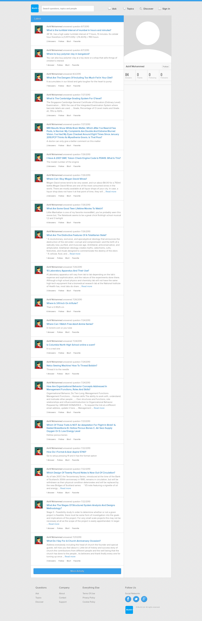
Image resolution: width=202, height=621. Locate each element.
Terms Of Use (89, 593)
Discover (146, 8)
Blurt (69, 41)
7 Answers (51, 86)
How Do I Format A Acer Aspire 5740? (66, 452)
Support (62, 602)
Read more (111, 191)
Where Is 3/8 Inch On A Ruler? (62, 303)
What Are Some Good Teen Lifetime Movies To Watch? (75, 208)
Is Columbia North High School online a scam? (71, 344)
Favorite (77, 41)
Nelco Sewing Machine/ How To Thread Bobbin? (72, 365)
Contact (62, 597)
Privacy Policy (89, 597)
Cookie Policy (89, 602)
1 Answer (50, 65)
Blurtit (35, 8)
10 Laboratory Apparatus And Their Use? (68, 270)
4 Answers (51, 222)
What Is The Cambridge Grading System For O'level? (74, 98)
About (62, 593)
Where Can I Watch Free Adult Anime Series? (70, 324)
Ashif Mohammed (55, 26)
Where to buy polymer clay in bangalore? (68, 54)
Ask (112, 8)
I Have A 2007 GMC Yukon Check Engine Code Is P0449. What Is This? (84, 158)
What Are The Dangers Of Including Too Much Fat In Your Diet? (80, 77)
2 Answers (51, 41)
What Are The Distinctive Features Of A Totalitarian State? (76, 235)
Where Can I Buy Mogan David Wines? (67, 179)
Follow (61, 41)
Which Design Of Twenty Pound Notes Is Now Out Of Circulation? (81, 472)
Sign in (164, 8)
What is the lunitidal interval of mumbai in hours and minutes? (79, 30)
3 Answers (51, 290)
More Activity (77, 571)
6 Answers (51, 311)
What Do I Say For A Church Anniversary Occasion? (74, 541)
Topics (128, 8)
